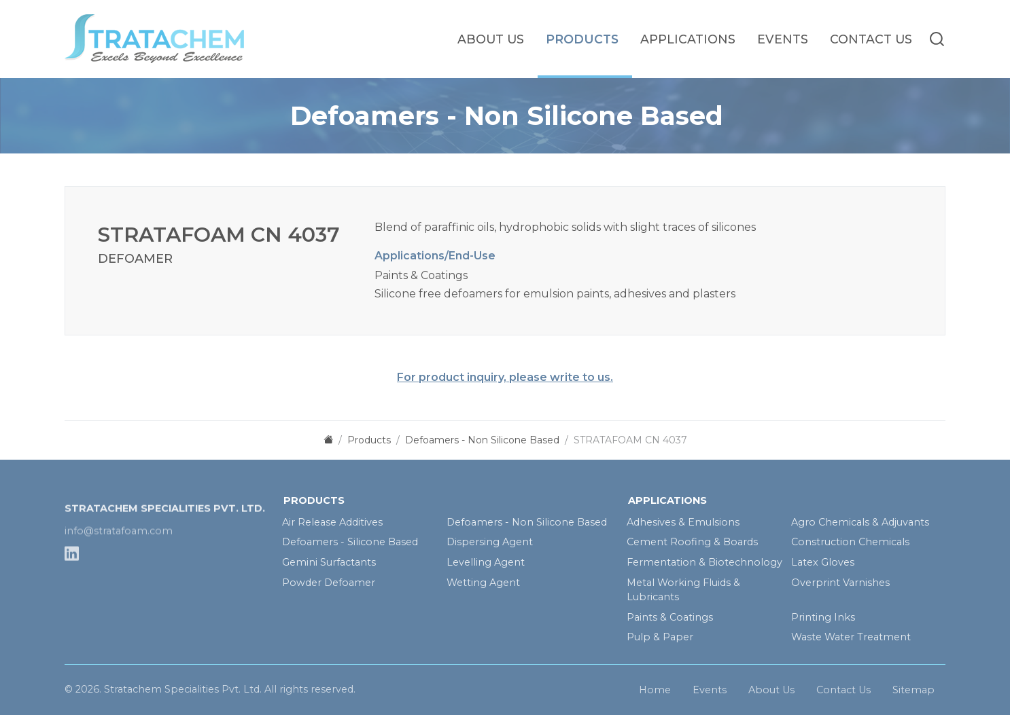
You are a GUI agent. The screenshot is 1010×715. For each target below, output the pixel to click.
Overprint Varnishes (840, 582)
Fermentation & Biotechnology (704, 562)
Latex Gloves (822, 562)
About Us (490, 39)
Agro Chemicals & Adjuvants (860, 522)
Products (582, 39)
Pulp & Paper (660, 637)
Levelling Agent (486, 562)
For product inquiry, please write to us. (505, 377)
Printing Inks (823, 617)
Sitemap (913, 692)
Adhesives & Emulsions (683, 522)
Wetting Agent (483, 582)
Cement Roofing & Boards (692, 542)
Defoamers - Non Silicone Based (527, 522)
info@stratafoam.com (119, 555)
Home (655, 692)
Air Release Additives (332, 522)
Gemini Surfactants (329, 562)
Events (782, 39)
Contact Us (871, 39)
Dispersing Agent (490, 542)
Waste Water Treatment (851, 637)
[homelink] (166, 39)
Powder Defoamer (328, 582)
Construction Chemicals (850, 542)
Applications (687, 39)
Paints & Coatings (670, 617)
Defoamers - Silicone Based (350, 542)
